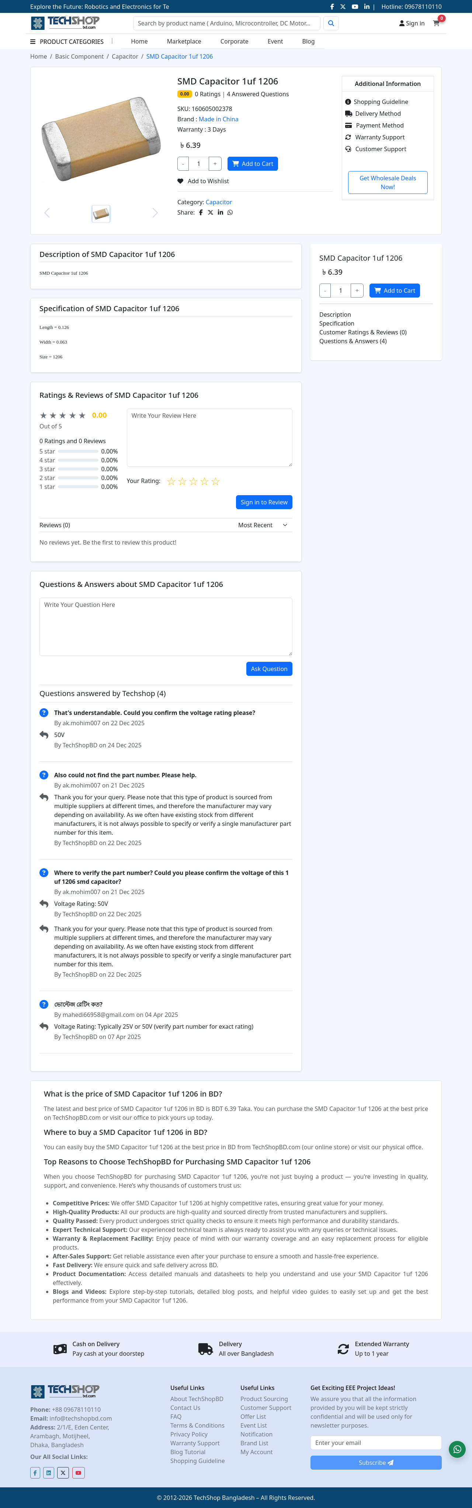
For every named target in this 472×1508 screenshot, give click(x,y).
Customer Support (375, 149)
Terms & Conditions (197, 1425)
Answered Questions (258, 94)
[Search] (226, 23)
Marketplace (184, 41)
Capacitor (125, 56)
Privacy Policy (189, 1434)
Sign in (412, 23)
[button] (457, 1449)
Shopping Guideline (377, 102)
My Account (256, 1452)
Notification (256, 1434)
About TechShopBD (196, 1399)
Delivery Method (373, 114)
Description (335, 314)
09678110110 (422, 7)
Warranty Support (375, 137)
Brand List (254, 1443)
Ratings (209, 94)
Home (139, 41)
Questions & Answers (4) (353, 341)
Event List (253, 1425)
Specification (336, 323)
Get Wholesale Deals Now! (388, 182)
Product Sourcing (264, 1399)
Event (275, 41)
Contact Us (185, 1408)
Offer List (253, 1417)
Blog (308, 41)
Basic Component (79, 56)
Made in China (219, 119)
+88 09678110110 (76, 1410)
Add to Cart (252, 164)
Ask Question (269, 669)
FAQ (175, 1417)
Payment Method (374, 125)
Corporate (235, 41)
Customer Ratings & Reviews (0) (363, 332)
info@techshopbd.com (80, 1418)
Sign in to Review (264, 502)
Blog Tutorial (188, 1452)
